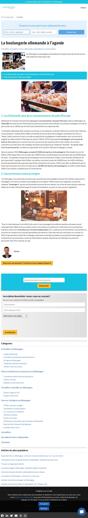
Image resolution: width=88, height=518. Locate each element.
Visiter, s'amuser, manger (13, 405)
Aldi (11, 241)
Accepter (44, 504)
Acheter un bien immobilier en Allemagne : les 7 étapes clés (24, 484)
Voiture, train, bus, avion (13, 366)
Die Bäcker (76, 133)
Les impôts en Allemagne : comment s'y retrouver (20, 476)
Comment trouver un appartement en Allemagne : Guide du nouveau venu (29, 460)
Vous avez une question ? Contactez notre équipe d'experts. (27, 263)
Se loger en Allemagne (12, 360)
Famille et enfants (10, 415)
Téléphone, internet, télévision (15, 363)
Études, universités (11, 395)
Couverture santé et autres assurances (18, 376)
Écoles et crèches (10, 418)
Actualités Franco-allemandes (21, 49)
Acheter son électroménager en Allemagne (17, 480)
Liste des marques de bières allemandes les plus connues (23, 472)
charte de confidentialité (24, 497)
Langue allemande (11, 354)
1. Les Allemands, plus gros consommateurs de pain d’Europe (28, 74)
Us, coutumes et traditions (14, 412)
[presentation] (20, 323)
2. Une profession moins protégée (16, 77)
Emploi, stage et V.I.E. (12, 392)
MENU (83, 8)
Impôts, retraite (10, 379)
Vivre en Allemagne (7, 17)
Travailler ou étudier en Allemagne (16, 387)
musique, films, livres (12, 427)
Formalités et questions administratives (19, 357)
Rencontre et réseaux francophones (17, 424)
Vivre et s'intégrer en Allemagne (15, 400)
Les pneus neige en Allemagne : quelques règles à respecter (24, 468)
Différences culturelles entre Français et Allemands (23, 421)
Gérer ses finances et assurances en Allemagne (22, 371)
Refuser (44, 508)
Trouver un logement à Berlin (12, 464)
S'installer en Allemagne (12, 349)
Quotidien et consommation (45, 49)
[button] (82, 512)
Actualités (19, 17)
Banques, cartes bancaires (14, 382)
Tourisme (5, 442)
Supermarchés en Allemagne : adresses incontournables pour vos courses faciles (32, 456)
